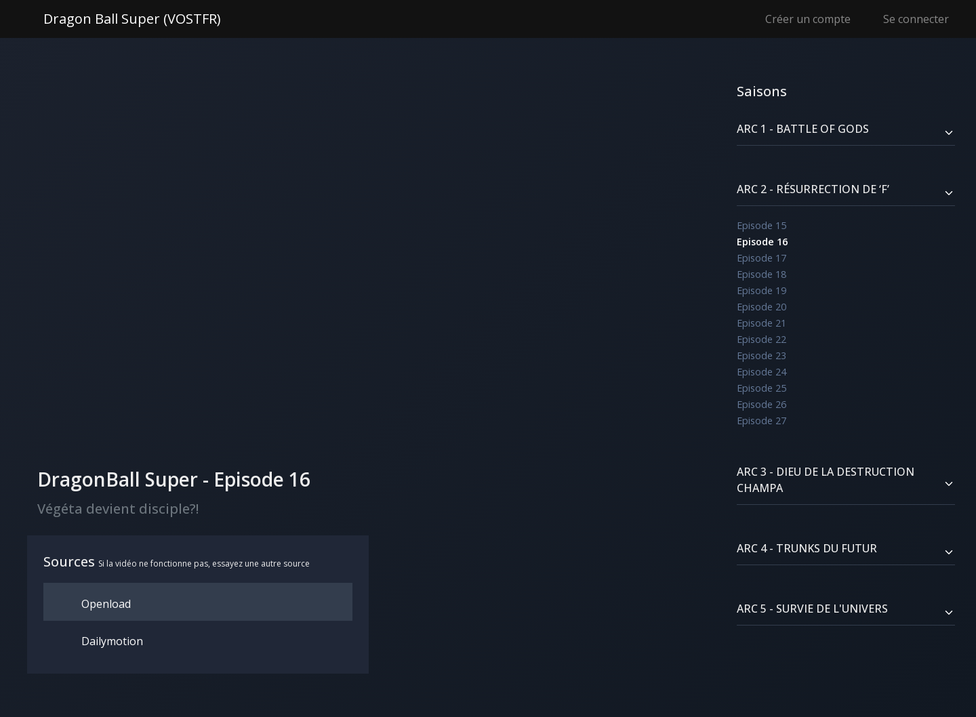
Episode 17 (761, 257)
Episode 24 (761, 371)
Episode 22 (761, 339)
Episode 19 (761, 290)
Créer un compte (808, 19)
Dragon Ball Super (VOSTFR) (132, 18)
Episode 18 (761, 274)
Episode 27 (761, 420)
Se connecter (916, 19)
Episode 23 (761, 355)
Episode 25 (761, 388)
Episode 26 (761, 404)
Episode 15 (761, 225)
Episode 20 (761, 306)
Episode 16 (762, 241)
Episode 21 (761, 322)
